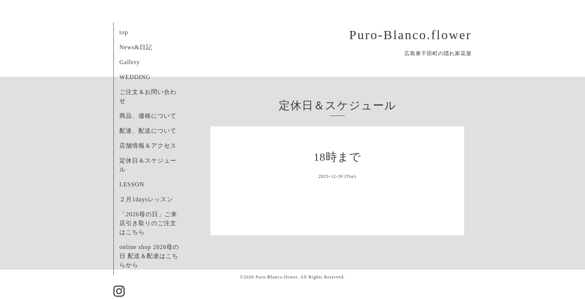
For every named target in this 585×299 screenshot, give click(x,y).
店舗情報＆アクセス (147, 145)
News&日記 (135, 47)
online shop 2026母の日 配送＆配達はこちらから (149, 256)
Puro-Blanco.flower (410, 35)
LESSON (131, 184)
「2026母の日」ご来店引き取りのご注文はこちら (148, 223)
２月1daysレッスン (146, 199)
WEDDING (134, 77)
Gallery (129, 62)
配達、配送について (147, 131)
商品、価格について (147, 116)
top (123, 32)
